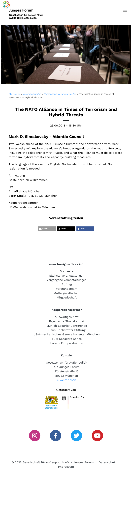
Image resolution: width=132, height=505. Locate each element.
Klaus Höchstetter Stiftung (66, 330)
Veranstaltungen (32, 94)
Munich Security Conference (66, 325)
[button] (47, 228)
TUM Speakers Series (67, 338)
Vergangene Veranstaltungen (60, 94)
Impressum (66, 466)
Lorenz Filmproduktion (66, 343)
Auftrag (67, 284)
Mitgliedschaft (67, 297)
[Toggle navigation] (124, 10)
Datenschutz (108, 462)
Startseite (14, 94)
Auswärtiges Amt (66, 317)
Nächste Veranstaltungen (66, 275)
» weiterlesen (66, 380)
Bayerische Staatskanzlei (66, 321)
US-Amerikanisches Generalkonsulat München (66, 334)
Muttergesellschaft (67, 293)
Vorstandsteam (66, 288)
